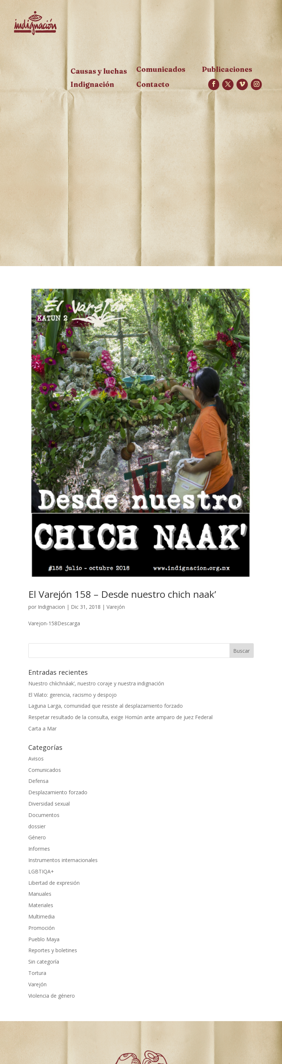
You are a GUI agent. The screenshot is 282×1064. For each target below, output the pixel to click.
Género (37, 837)
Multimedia (41, 916)
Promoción (41, 927)
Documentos (43, 814)
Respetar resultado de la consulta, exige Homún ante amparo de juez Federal (120, 717)
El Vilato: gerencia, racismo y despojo (72, 694)
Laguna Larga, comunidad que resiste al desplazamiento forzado (105, 705)
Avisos (36, 758)
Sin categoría (43, 961)
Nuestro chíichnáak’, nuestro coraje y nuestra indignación (96, 683)
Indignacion (51, 606)
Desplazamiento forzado (57, 792)
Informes (39, 848)
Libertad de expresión (54, 882)
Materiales (40, 905)
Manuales (39, 893)
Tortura (37, 972)
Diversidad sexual (49, 803)
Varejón (115, 606)
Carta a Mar (42, 728)
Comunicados (44, 769)
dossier (37, 826)
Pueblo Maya (43, 939)
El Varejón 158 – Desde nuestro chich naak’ (122, 594)
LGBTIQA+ (41, 871)
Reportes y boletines (52, 950)
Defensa (38, 780)
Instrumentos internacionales (63, 860)
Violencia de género (51, 995)
